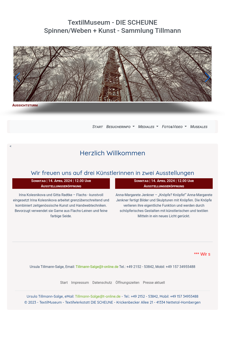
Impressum (80, 282)
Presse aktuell (154, 282)
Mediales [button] (146, 126)
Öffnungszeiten (128, 282)
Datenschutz (102, 282)
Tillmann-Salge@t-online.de (97, 267)
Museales (198, 126)
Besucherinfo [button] (118, 126)
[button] (17, 77)
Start (97, 126)
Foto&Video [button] (172, 126)
